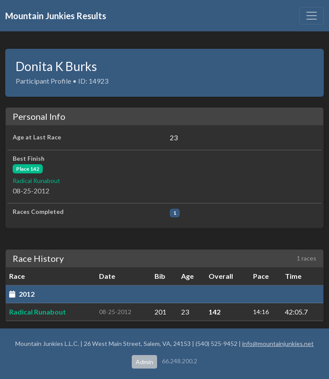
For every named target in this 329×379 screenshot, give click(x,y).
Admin (144, 361)
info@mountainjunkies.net (278, 343)
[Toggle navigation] (311, 15)
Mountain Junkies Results (55, 15)
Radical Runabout (36, 180)
